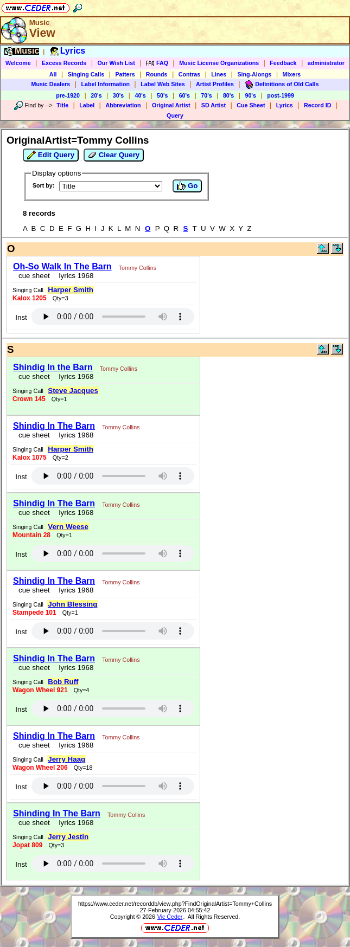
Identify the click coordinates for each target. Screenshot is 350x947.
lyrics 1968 (74, 276)
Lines (218, 74)
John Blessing (72, 604)
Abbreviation (123, 105)
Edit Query (50, 155)
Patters (125, 74)
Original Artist (171, 105)
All (53, 74)
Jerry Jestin (68, 837)
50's (162, 95)
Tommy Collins (137, 268)
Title (62, 105)
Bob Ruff (63, 682)
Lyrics (284, 105)
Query (175, 115)
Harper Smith (70, 290)
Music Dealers (51, 84)
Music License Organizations (219, 63)
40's (140, 95)
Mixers (292, 74)
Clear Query (113, 155)
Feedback (283, 63)
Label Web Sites (163, 84)
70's (206, 95)
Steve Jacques (73, 390)
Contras (189, 74)
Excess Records (64, 63)
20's (96, 95)
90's (250, 95)
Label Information (105, 84)
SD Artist (213, 105)
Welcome (18, 63)
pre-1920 (68, 95)
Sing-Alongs (254, 74)
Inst (21, 317)
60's (184, 95)
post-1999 (280, 95)
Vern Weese (68, 527)
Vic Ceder (170, 916)
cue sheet (34, 276)
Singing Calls (86, 74)
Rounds (157, 74)
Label (86, 105)
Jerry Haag (66, 759)
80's (228, 95)
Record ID (317, 105)
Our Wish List (116, 63)
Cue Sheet (251, 105)
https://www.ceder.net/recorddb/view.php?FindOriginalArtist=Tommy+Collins (175, 903)
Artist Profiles (215, 84)
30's (118, 95)
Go (187, 186)
